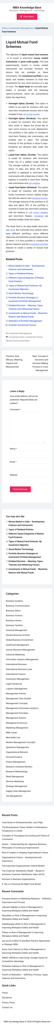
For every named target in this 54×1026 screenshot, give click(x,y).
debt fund (10, 230)
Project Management (15, 762)
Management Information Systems (22, 708)
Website (13, 475)
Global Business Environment (19, 640)
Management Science (16, 718)
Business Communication (18, 606)
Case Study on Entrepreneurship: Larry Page (22, 822)
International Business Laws (19, 669)
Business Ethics (13, 610)
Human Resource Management (20, 650)
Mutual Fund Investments (18, 340)
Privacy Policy (8, 1002)
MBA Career (11, 732)
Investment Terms (34, 337)
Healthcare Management (17, 645)
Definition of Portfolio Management (25, 321)
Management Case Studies (18, 698)
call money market (31, 114)
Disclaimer (7, 997)
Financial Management (16, 630)
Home (5, 28)
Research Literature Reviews (19, 766)
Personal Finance (14, 757)
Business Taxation (14, 625)
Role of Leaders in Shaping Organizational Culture (25, 852)
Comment (15, 409)
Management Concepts (17, 703)
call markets (34, 183)
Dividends (39, 216)
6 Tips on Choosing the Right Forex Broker (21, 884)
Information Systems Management (22, 659)
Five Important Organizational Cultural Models (23, 866)
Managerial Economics (16, 723)
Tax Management (14, 796)
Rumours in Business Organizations (18, 879)
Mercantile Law (13, 737)
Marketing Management (17, 728)
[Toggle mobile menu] (27, 17)
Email (13, 462)
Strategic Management (16, 786)
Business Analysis (14, 601)
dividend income (40, 198)
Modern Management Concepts (20, 742)
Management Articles (16, 693)
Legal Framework (14, 684)
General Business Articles (18, 635)
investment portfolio (38, 244)
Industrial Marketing (15, 654)
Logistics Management (16, 688)
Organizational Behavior (17, 752)
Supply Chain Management (18, 791)
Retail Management (15, 776)
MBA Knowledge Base (27, 7)
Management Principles (17, 713)
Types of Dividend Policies (21, 273)
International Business (16, 664)
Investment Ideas (17, 337)
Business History (14, 620)
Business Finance (14, 615)
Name (13, 449)
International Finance (15, 674)
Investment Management (21, 28)
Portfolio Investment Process (22, 325)
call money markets (38, 212)
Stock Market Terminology (21, 293)
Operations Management (17, 747)
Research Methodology (16, 771)
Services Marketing (15, 781)
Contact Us (7, 1007)
